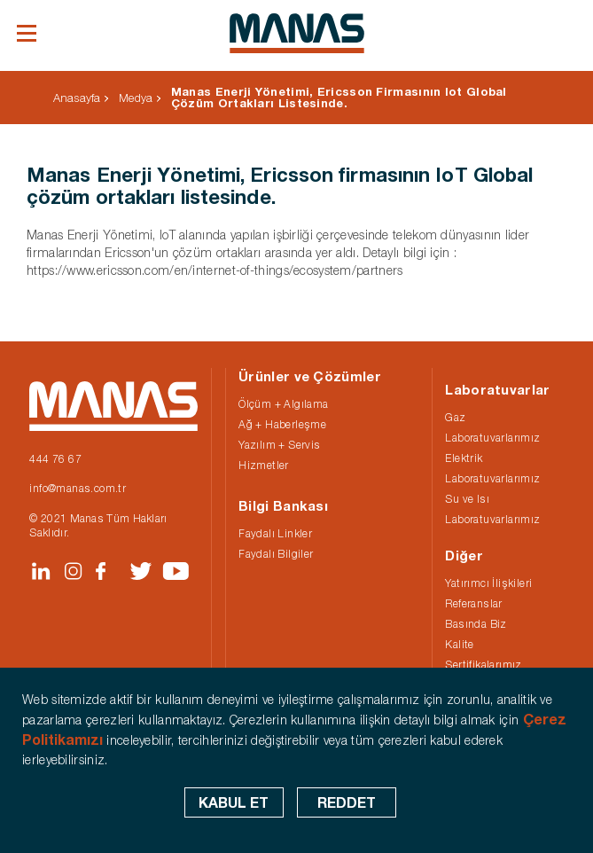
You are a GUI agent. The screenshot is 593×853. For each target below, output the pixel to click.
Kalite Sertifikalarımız (483, 654)
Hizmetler (263, 465)
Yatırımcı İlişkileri (488, 583)
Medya (135, 97)
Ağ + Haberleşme (282, 424)
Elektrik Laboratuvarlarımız (492, 468)
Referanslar (473, 603)
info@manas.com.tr (77, 488)
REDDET (346, 802)
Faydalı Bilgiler (275, 553)
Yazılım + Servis (279, 444)
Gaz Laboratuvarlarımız (492, 427)
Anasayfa (76, 97)
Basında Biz (475, 623)
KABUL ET (234, 802)
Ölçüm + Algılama (283, 404)
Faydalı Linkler (275, 533)
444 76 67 (55, 459)
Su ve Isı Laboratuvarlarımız (492, 509)
